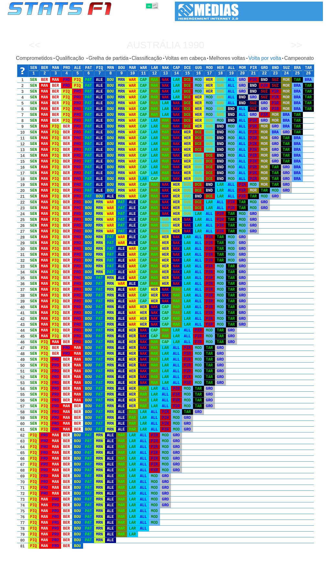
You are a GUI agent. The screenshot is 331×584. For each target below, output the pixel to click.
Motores (170, 578)
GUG (198, 68)
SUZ (286, 68)
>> (296, 44)
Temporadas (57, 578)
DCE (187, 68)
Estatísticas (29, 578)
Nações (209, 578)
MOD (209, 68)
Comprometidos (34, 58)
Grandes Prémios (91, 578)
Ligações (270, 578)
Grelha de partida (109, 58)
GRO (264, 68)
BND (275, 68)
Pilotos (119, 578)
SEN (33, 68)
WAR (143, 68)
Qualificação (71, 58)
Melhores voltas (227, 58)
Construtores (144, 578)
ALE (77, 68)
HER (220, 68)
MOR (242, 68)
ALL (231, 68)
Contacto (311, 578)
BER (44, 68)
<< (34, 44)
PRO (66, 68)
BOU (121, 68)
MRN (110, 68)
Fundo (290, 578)
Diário (249, 578)
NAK (165, 68)
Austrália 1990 (165, 44)
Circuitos (229, 578)
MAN (55, 68)
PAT (88, 68)
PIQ (99, 68)
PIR (253, 68)
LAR (154, 68)
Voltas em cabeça (185, 58)
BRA (297, 68)
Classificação (147, 58)
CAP (176, 68)
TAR (308, 68)
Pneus (190, 578)
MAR (132, 68)
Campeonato (299, 58)
